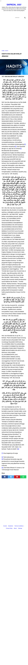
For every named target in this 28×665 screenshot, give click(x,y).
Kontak (5, 526)
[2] (16, 146)
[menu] (2, 17)
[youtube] (15, 13)
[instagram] (19, 13)
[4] (18, 449)
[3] (21, 148)
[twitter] (12, 13)
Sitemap (20, 528)
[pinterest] (17, 476)
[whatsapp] (23, 476)
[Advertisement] (14, 34)
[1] (25, 144)
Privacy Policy (9, 528)
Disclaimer (10, 526)
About (15, 528)
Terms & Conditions (18, 526)
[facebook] (8, 13)
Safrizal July (14, 4)
